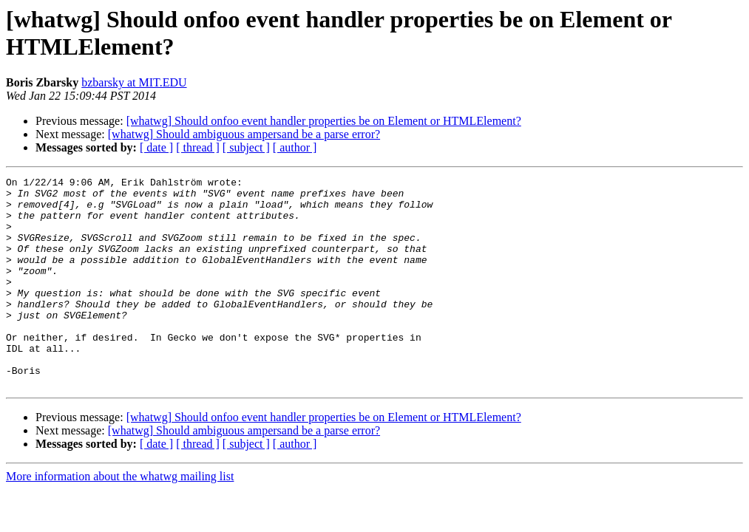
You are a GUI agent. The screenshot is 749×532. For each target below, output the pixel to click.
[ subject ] (246, 147)
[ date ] (156, 147)
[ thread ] (198, 147)
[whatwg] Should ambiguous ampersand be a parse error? (244, 134)
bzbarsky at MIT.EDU (133, 82)
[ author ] (295, 147)
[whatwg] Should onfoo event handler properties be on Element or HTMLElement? (323, 121)
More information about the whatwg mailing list (120, 518)
